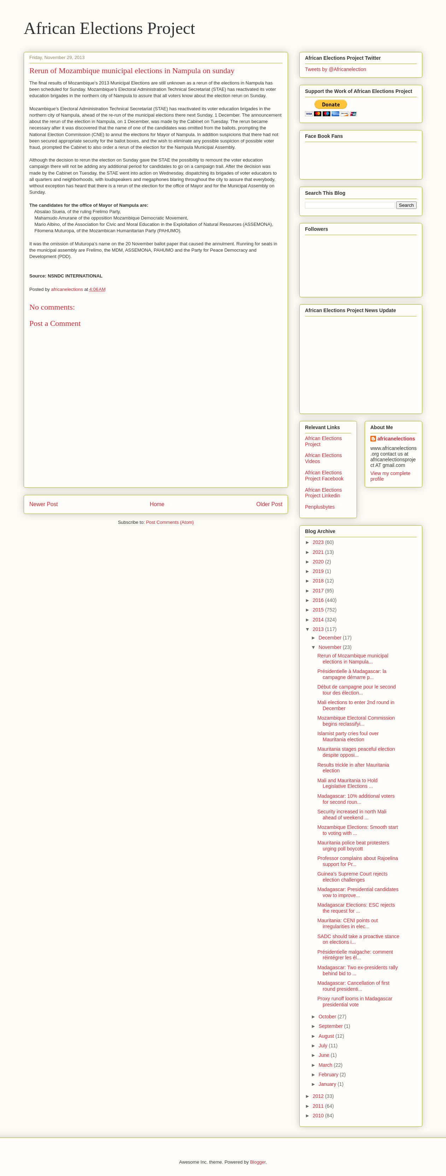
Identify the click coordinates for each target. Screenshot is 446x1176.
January (328, 1084)
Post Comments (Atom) (170, 522)
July (323, 1045)
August (326, 1036)
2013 (319, 629)
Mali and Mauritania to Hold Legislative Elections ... (347, 783)
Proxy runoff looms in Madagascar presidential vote (354, 1001)
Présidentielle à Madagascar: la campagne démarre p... (351, 674)
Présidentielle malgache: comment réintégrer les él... (355, 955)
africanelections (396, 438)
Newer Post (43, 504)
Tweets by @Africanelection (335, 69)
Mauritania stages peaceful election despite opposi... (356, 752)
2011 (319, 1106)
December (330, 637)
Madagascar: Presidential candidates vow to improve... (358, 892)
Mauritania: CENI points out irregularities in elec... (347, 923)
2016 (319, 600)
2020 (319, 561)
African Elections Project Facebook (324, 475)
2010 (319, 1115)
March (326, 1065)
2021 (319, 552)
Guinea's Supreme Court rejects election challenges (352, 877)
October (328, 1016)
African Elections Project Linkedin (323, 493)
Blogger (257, 1162)
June (324, 1055)
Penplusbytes (320, 507)
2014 (319, 619)
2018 (319, 581)
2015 (319, 610)
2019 (319, 571)
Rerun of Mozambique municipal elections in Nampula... (352, 659)
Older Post (269, 504)
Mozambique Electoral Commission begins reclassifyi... (356, 721)
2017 (319, 590)
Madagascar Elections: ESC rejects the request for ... (356, 908)
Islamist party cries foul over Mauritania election (348, 736)
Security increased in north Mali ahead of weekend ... (351, 814)
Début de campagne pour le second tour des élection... (356, 690)
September (331, 1026)
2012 (319, 1096)
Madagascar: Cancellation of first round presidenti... (353, 986)
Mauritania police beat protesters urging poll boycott (353, 846)
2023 (319, 542)
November (330, 647)
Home (157, 504)
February (329, 1074)
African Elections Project (109, 28)
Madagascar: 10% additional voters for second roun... (356, 799)
